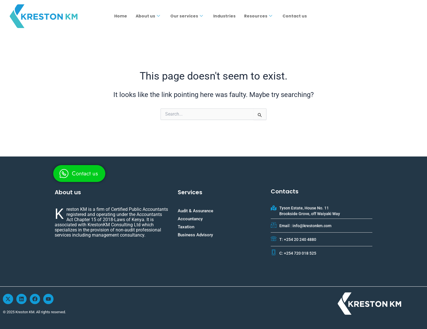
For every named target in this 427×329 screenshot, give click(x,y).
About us (148, 16)
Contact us (294, 16)
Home (120, 16)
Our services (186, 16)
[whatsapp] (79, 173)
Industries (224, 16)
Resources (258, 16)
